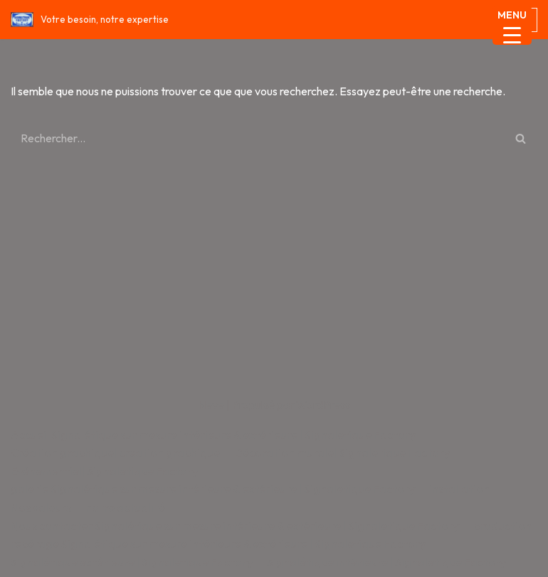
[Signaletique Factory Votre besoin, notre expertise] (90, 19)
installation (459, 489)
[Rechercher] (258, 138)
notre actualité (125, 507)
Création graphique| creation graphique (115, 452)
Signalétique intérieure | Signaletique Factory (386, 562)
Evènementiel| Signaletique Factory (104, 471)
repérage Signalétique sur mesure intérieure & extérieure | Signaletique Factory (218, 543)
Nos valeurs (41, 507)
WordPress (323, 405)
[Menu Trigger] (512, 25)
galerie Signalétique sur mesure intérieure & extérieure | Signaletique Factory (213, 489)
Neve (211, 405)
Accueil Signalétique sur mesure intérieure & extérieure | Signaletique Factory (213, 435)
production (502, 526)
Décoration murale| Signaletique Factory (342, 452)
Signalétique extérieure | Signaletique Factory (132, 562)
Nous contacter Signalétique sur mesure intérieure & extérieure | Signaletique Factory (235, 526)
